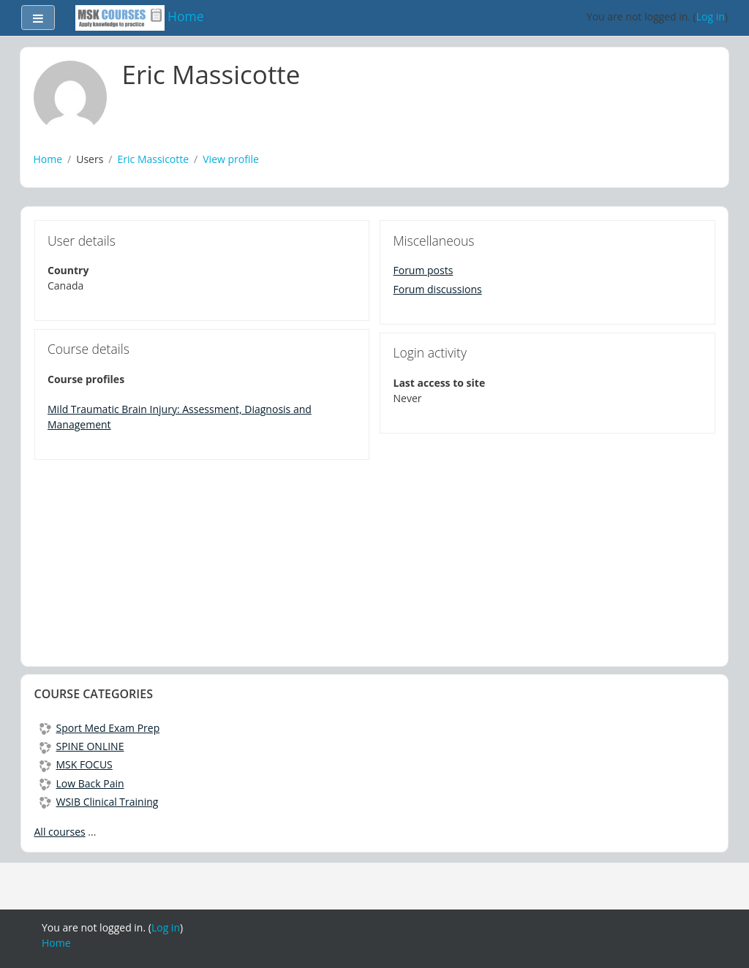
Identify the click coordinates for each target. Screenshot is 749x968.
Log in (710, 16)
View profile (231, 159)
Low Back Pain (81, 783)
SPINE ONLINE (81, 746)
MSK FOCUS (76, 764)
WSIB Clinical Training (99, 802)
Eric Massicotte (153, 159)
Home (48, 159)
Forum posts (423, 270)
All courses (60, 832)
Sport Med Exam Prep (99, 728)
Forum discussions (438, 289)
